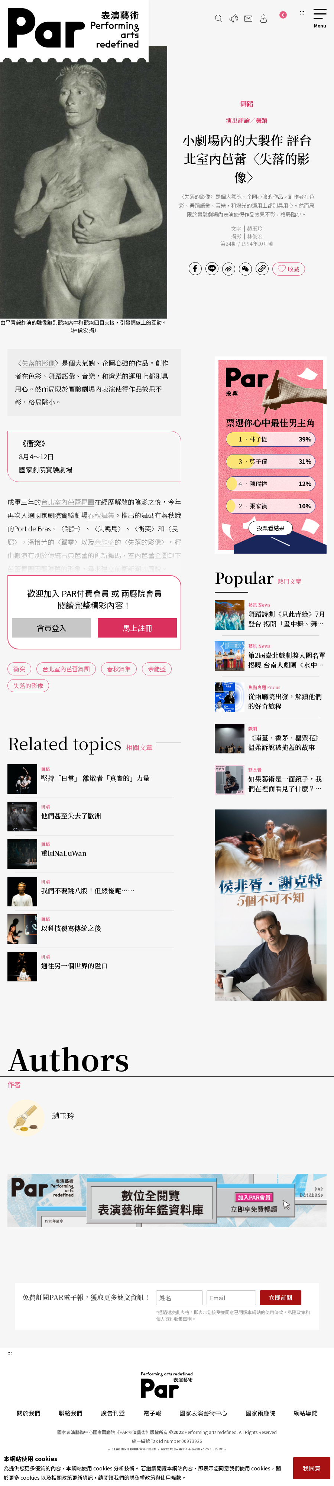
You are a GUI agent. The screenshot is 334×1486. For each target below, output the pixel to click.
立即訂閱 (280, 1297)
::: (302, 11)
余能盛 (104, 542)
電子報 (152, 1412)
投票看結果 (271, 528)
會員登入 (52, 627)
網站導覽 (305, 1412)
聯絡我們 (70, 1412)
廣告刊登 (113, 1412)
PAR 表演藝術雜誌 (167, 1385)
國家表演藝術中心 (203, 1412)
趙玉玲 (255, 228)
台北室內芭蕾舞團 (67, 501)
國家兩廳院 (260, 1412)
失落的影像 (38, 363)
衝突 (19, 668)
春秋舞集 (101, 515)
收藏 (293, 268)
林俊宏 (255, 236)
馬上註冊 (137, 627)
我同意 (312, 1468)
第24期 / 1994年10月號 (246, 243)
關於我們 (28, 1412)
